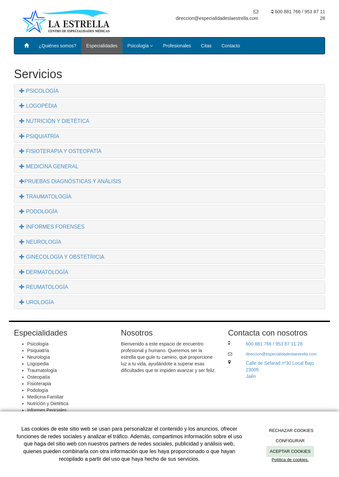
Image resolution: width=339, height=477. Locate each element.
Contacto (230, 45)
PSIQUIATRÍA (39, 136)
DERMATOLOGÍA (43, 272)
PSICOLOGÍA (39, 91)
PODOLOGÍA (38, 211)
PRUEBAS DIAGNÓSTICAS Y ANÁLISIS (70, 181)
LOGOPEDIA (38, 106)
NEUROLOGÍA (40, 242)
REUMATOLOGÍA (43, 287)
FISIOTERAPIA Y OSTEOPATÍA (60, 151)
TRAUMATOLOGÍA (45, 196)
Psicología (140, 45)
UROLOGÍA (36, 302)
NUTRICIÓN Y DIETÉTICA (54, 121)
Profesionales (177, 45)
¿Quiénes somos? (57, 45)
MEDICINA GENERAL (48, 166)
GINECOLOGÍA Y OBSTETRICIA (61, 257)
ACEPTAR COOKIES (290, 451)
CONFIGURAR (290, 440)
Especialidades (102, 45)
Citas (206, 45)
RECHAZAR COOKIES (291, 430)
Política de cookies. (290, 459)
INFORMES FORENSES (51, 227)
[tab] (169, 90)
